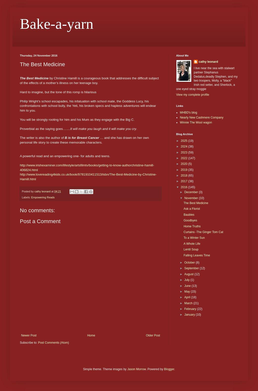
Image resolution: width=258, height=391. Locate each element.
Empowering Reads (43, 197)
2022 (184, 158)
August (189, 274)
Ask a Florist (192, 209)
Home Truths (192, 226)
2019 (184, 170)
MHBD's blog (188, 112)
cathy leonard (208, 61)
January (190, 314)
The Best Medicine (196, 203)
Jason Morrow (136, 369)
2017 (184, 181)
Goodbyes (190, 220)
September (192, 268)
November (191, 198)
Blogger (169, 369)
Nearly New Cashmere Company (201, 117)
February (190, 309)
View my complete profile (192, 94)
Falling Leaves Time (197, 255)
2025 (184, 141)
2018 (184, 175)
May (187, 291)
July (187, 280)
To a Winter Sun (194, 238)
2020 (184, 164)
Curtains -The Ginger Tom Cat (203, 232)
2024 (184, 146)
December (191, 192)
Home (91, 335)
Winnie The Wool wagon (196, 122)
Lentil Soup (191, 249)
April (187, 297)
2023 (184, 152)
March (189, 303)
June (188, 286)
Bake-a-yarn (56, 24)
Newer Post (28, 335)
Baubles (189, 214)
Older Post (153, 335)
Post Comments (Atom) (53, 342)
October (190, 262)
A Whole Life (192, 243)
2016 (184, 187)
